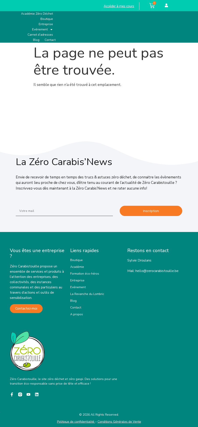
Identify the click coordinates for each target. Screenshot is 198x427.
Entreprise (46, 24)
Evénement (42, 29)
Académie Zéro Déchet (37, 14)
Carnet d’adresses (40, 35)
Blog (36, 40)
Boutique (46, 19)
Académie (77, 267)
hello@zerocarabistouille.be (157, 270)
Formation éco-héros (84, 274)
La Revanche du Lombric (87, 294)
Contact (50, 40)
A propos (76, 314)
